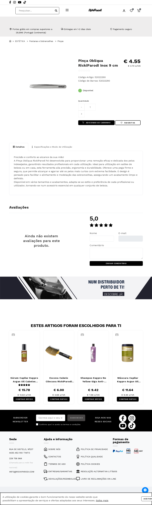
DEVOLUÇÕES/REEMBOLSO (60, 479)
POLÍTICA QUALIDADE (89, 456)
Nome (93, 233)
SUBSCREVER (76, 418)
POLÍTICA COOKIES (88, 464)
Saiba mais (102, 500)
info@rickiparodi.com (21, 472)
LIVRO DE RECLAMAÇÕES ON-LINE (96, 479)
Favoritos (128, 123)
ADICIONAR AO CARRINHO (96, 123)
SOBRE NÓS (52, 449)
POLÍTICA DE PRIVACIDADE (92, 449)
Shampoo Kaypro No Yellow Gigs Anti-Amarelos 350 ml (93, 380)
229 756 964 (15, 458)
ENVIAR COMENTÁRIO (116, 263)
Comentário (97, 245)
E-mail (122, 233)
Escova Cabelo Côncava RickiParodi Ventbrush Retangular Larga (59, 380)
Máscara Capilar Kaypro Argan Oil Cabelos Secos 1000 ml (128, 380)
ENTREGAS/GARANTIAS (58, 471)
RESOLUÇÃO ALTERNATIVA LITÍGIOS (96, 471)
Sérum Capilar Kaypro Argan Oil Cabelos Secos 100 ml (24, 380)
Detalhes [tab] (18, 147)
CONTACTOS (52, 456)
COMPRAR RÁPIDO (24, 399)
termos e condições (71, 425)
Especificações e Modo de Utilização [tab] (52, 147)
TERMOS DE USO (55, 464)
